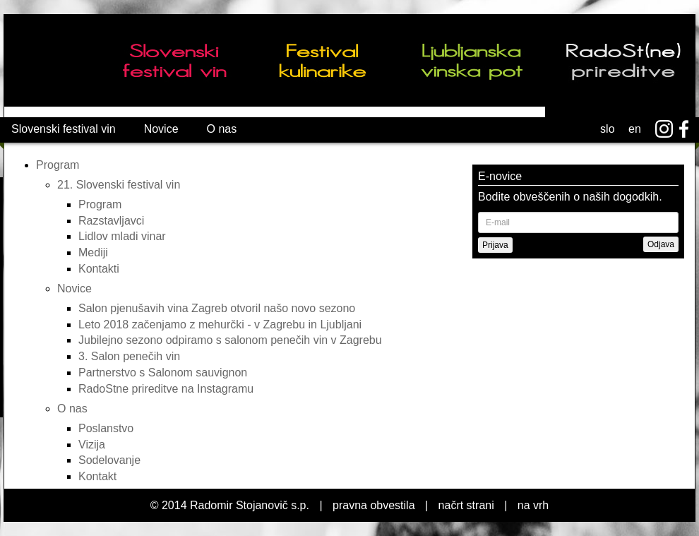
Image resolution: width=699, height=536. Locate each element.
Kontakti (98, 269)
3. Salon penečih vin (129, 356)
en (634, 129)
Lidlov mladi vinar (122, 236)
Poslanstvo (105, 428)
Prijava (495, 245)
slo (607, 129)
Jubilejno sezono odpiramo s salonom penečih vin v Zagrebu (230, 340)
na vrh (533, 505)
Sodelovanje (109, 460)
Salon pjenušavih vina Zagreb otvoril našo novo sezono (216, 308)
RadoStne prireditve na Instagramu (165, 389)
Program (57, 165)
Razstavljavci (111, 221)
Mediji (93, 252)
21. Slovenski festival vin (118, 185)
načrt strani (466, 505)
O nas (222, 129)
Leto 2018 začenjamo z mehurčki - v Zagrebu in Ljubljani (220, 324)
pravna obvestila (374, 505)
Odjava (660, 244)
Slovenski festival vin (63, 129)
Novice (161, 129)
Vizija (91, 445)
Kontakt (97, 476)
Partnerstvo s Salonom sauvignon (162, 373)
